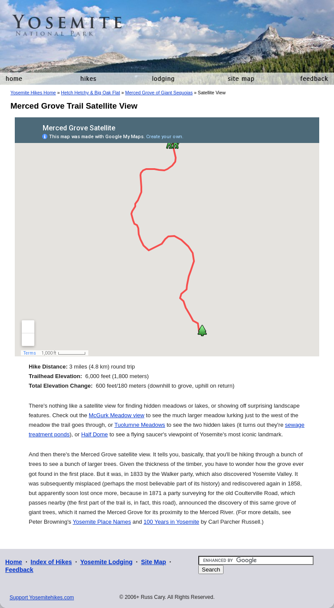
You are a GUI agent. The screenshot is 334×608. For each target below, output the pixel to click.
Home (13, 561)
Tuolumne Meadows (139, 425)
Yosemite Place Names (102, 521)
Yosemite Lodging (106, 561)
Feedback (19, 569)
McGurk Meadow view (116, 415)
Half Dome (94, 434)
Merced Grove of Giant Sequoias (159, 92)
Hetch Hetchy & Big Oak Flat (90, 92)
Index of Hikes (51, 561)
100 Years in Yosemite (171, 521)
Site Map (153, 561)
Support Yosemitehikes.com (42, 598)
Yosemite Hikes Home (33, 92)
